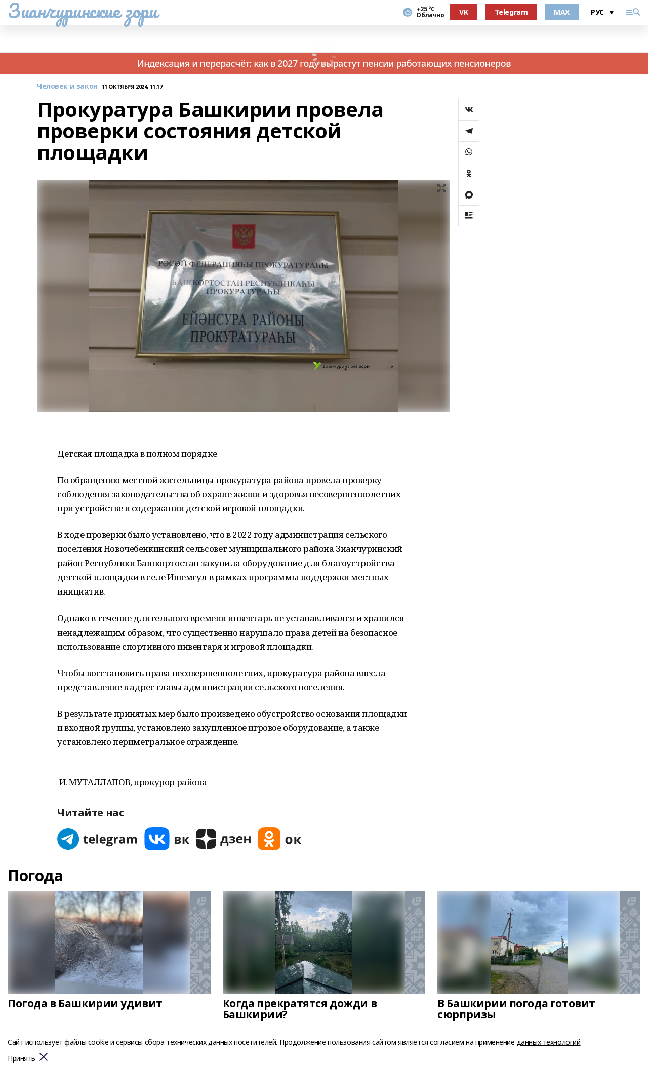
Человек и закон (67, 86)
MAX (562, 12)
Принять (21, 1058)
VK (463, 12)
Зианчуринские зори (82, 11)
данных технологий (549, 1042)
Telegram (511, 12)
